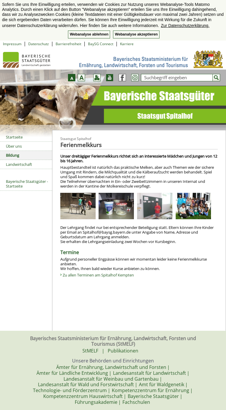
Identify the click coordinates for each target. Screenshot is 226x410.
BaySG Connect (100, 43)
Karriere (127, 43)
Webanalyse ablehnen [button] (89, 34)
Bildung (12, 155)
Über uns (14, 146)
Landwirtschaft (19, 164)
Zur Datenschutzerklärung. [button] (185, 25)
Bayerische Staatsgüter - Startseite (27, 184)
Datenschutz (38, 43)
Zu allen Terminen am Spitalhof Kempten (98, 275)
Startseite (14, 137)
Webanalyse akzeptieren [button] (136, 34)
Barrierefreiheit (68, 43)
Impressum (12, 43)
